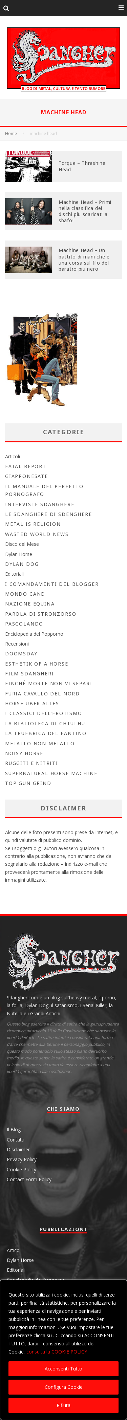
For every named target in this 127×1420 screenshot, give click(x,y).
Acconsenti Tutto (63, 1368)
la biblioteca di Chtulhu (45, 723)
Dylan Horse (18, 554)
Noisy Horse (24, 753)
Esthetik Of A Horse (36, 663)
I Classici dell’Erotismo (43, 713)
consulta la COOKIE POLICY (56, 1351)
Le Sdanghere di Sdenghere (48, 514)
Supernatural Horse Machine (51, 773)
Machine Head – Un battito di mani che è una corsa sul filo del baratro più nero (84, 259)
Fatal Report (25, 466)
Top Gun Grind (28, 783)
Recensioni (17, 643)
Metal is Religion (33, 524)
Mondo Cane (24, 594)
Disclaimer (18, 1149)
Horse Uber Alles (32, 703)
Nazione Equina (30, 603)
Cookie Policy (21, 1169)
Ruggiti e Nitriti (31, 763)
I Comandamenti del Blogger (52, 584)
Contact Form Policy (29, 1179)
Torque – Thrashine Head (82, 166)
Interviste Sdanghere (39, 504)
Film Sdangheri (29, 673)
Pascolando (24, 623)
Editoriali (14, 574)
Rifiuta (63, 1405)
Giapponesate (26, 476)
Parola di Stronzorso (40, 614)
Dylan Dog (22, 564)
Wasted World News (37, 534)
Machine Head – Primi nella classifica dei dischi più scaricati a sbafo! (85, 211)
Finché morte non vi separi (48, 683)
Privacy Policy (22, 1159)
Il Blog (14, 1129)
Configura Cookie (64, 1387)
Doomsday (21, 653)
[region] (63, 1350)
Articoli (12, 456)
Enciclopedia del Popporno (34, 634)
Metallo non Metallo (40, 743)
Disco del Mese (22, 544)
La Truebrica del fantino (46, 733)
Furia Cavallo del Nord (42, 693)
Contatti (15, 1139)
